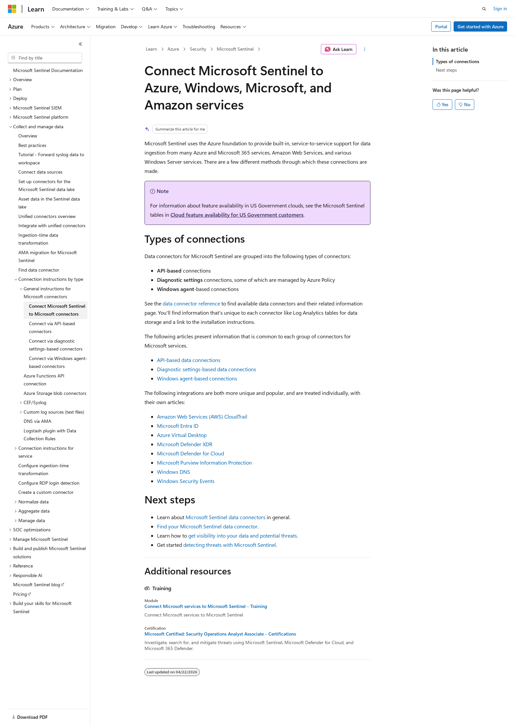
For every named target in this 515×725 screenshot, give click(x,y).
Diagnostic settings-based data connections (206, 369)
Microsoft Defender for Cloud (190, 453)
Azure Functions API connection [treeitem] (44, 380)
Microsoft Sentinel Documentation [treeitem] (48, 70)
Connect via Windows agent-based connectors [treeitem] (58, 362)
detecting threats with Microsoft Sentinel (229, 544)
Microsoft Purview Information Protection (204, 462)
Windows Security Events (185, 480)
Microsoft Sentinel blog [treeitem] (36, 584)
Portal (441, 26)
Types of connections (457, 61)
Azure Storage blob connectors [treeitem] (55, 393)
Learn (151, 49)
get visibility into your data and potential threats (242, 535)
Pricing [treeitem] (20, 594)
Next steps (446, 70)
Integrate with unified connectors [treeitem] (51, 225)
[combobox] (45, 58)
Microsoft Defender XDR (185, 444)
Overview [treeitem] (27, 136)
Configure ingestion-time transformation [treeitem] (43, 469)
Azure (173, 49)
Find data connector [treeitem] (38, 270)
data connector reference (191, 303)
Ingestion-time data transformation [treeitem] (38, 239)
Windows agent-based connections (197, 378)
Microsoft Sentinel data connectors (225, 517)
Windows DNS (173, 471)
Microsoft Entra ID (177, 425)
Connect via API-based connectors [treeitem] (52, 327)
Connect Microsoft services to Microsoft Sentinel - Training (206, 606)
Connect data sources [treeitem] (40, 172)
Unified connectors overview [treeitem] (47, 216)
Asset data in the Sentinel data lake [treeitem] (49, 203)
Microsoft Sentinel (235, 49)
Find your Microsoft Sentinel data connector (207, 526)
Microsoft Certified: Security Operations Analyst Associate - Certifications (220, 634)
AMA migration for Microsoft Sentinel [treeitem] (47, 256)
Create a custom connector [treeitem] (46, 492)
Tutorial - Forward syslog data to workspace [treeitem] (51, 158)
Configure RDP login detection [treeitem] (48, 483)
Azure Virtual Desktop (182, 434)
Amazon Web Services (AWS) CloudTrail (202, 416)
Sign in (500, 8)
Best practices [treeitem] (32, 145)
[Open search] (484, 9)
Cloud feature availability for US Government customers (236, 214)
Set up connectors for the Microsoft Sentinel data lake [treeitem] (46, 185)
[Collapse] (80, 44)
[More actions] (364, 49)
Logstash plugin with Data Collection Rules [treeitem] (50, 434)
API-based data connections (188, 359)
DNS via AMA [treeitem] (37, 421)
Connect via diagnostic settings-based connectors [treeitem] (55, 345)
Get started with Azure (481, 26)
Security (198, 49)
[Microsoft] (12, 9)
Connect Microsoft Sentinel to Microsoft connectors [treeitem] (57, 310)
